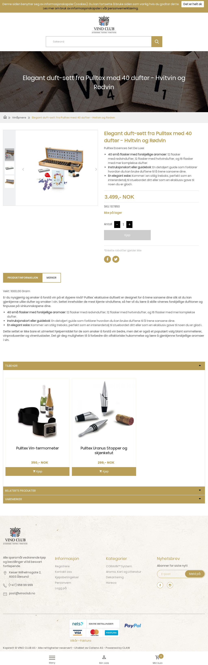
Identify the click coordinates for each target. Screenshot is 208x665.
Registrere (62, 566)
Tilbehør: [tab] (103, 366)
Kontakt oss (63, 572)
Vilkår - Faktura (80, 641)
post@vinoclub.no (22, 593)
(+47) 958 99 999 (21, 585)
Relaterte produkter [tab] (103, 491)
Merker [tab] (51, 277)
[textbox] (107, 42)
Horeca (111, 583)
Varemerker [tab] (103, 499)
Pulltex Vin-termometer (37, 448)
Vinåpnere (19, 117)
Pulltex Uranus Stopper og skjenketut (104, 450)
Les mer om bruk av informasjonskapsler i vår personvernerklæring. (91, 8)
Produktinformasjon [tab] (23, 277)
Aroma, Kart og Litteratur (123, 572)
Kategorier (116, 558)
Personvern (63, 583)
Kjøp (127, 235)
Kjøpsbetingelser (67, 577)
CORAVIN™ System (119, 566)
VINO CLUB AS (27, 648)
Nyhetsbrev (168, 558)
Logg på (61, 588)
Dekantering (115, 577)
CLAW (126, 648)
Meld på (194, 574)
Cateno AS (96, 648)
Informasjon (67, 558)
